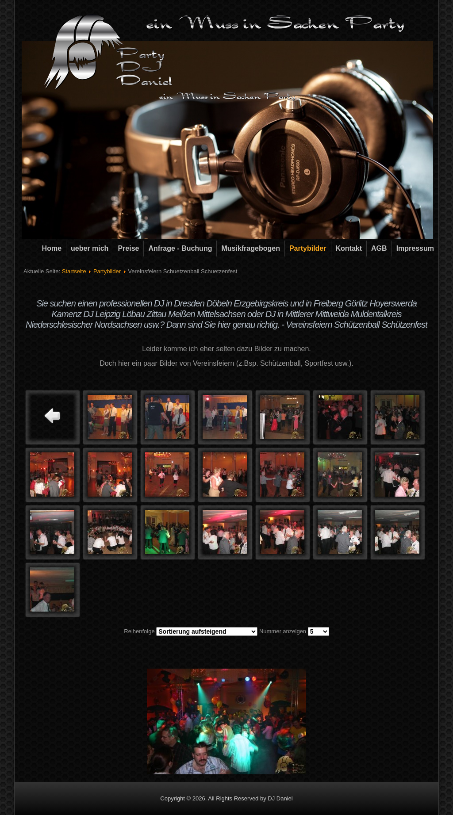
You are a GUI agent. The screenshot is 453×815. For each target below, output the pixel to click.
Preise (128, 248)
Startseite (74, 271)
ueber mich (89, 248)
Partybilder (307, 248)
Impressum (415, 248)
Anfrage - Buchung (180, 248)
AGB (379, 248)
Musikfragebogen (250, 248)
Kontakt (349, 248)
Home (51, 248)
